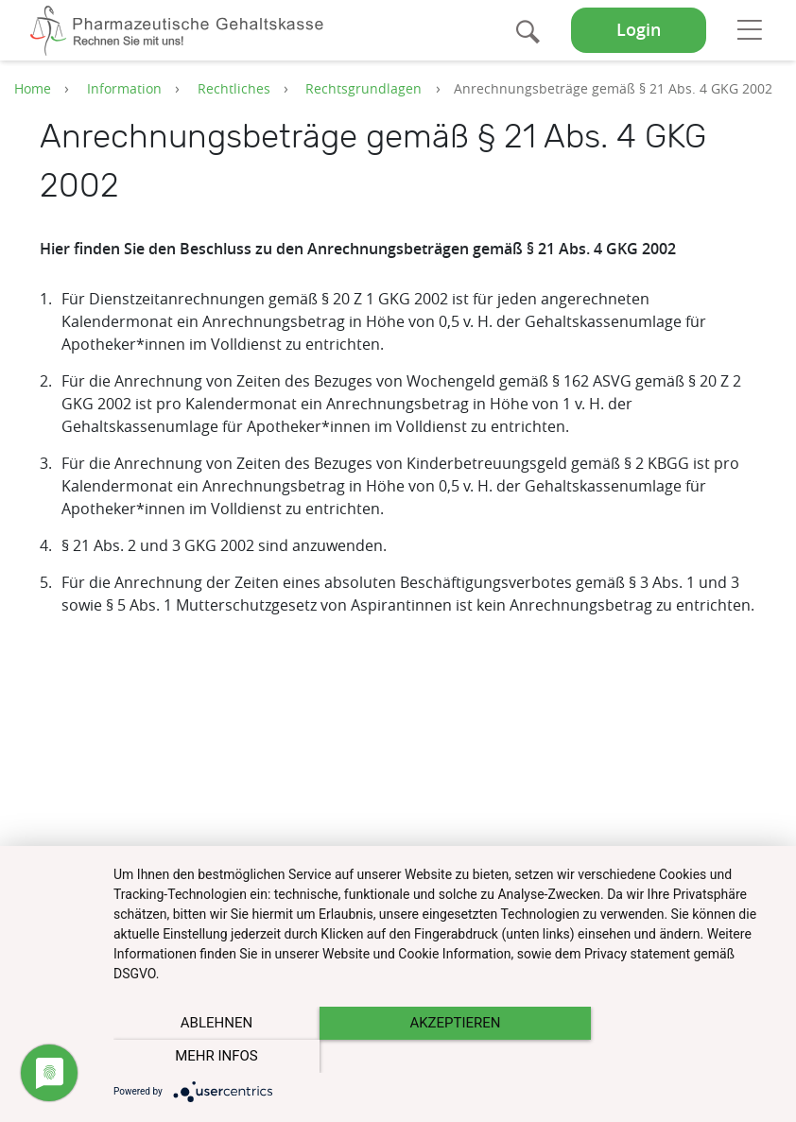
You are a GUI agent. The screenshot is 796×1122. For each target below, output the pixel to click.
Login (638, 30)
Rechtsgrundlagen (363, 88)
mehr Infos (677, 1056)
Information (124, 88)
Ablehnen (213, 1056)
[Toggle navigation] (749, 29)
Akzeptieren (445, 1056)
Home (32, 88)
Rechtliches (234, 88)
